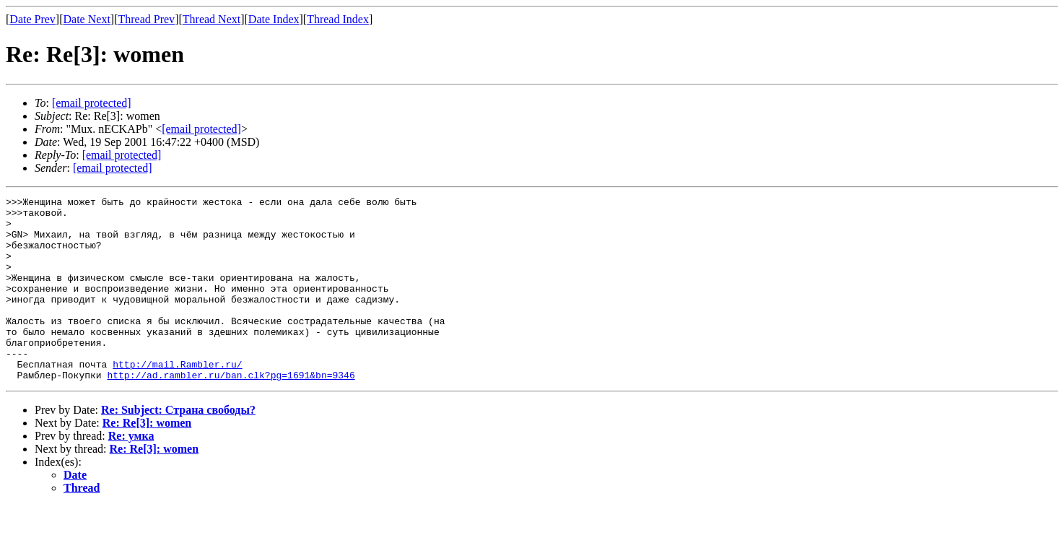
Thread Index (338, 19)
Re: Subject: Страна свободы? (178, 446)
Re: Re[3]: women (147, 459)
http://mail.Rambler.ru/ (177, 398)
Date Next (87, 19)
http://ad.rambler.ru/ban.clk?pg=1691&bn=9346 (230, 411)
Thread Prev (146, 19)
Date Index (274, 19)
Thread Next (211, 19)
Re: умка (131, 472)
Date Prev (32, 19)
